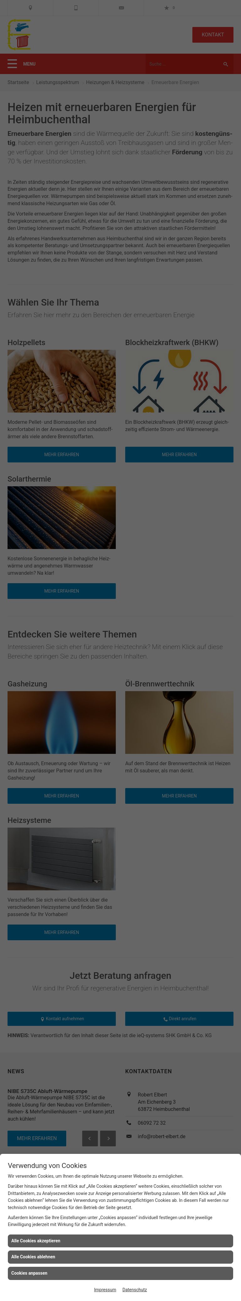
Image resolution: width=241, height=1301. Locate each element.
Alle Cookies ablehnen (33, 1256)
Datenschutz (134, 1289)
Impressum (105, 1289)
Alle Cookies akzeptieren (35, 1240)
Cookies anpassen (29, 1273)
